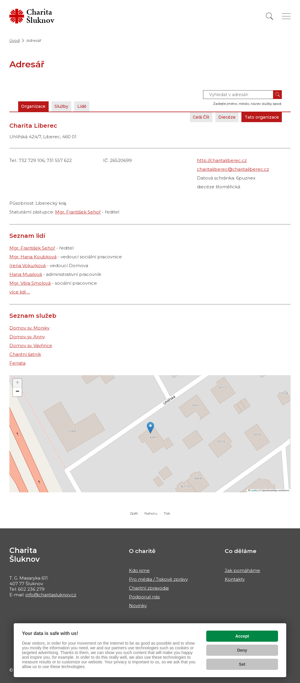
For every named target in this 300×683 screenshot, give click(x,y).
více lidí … (19, 292)
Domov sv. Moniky (29, 328)
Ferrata (17, 363)
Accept (242, 636)
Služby (65, 106)
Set (242, 664)
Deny (242, 650)
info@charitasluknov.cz (50, 594)
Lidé (88, 106)
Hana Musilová (25, 274)
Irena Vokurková (27, 265)
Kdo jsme (139, 570)
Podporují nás (144, 597)
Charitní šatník (25, 354)
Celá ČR (193, 117)
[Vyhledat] (269, 16)
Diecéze (221, 117)
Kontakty (235, 579)
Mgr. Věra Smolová (30, 283)
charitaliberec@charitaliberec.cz (233, 169)
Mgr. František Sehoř (78, 212)
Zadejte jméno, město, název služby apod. (247, 104)
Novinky (138, 605)
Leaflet (253, 490)
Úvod (14, 40)
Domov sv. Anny (27, 336)
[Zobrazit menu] (286, 16)
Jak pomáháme (242, 570)
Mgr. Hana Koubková (33, 256)
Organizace (35, 106)
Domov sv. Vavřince (30, 345)
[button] (150, 428)
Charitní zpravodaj (149, 588)
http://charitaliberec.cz (222, 160)
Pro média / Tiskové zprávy (158, 579)
